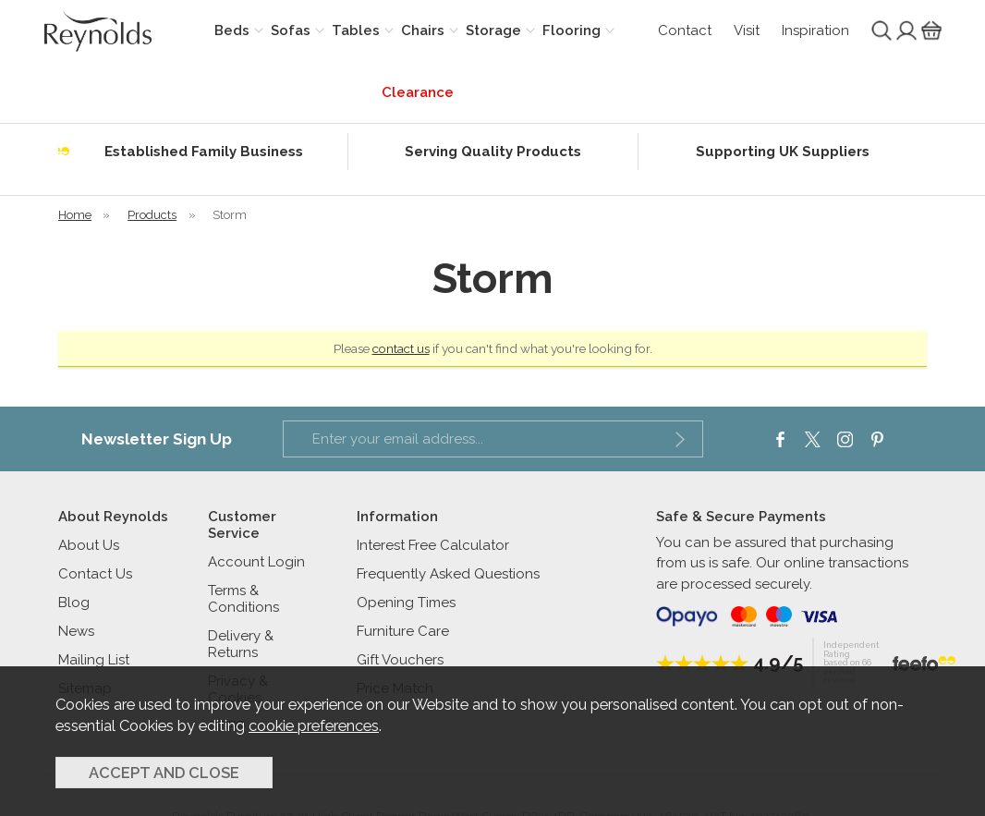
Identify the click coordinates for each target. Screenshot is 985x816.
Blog (74, 602)
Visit (747, 30)
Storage (493, 30)
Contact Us (95, 574)
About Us (88, 545)
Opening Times (406, 602)
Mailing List (93, 660)
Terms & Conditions (243, 598)
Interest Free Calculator (433, 545)
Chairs (422, 30)
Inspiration (815, 30)
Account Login (256, 562)
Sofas (290, 30)
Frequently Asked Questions (448, 574)
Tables (356, 30)
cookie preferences (314, 725)
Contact (684, 30)
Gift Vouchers (400, 660)
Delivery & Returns (241, 644)
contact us (401, 348)
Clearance (418, 92)
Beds (231, 30)
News (76, 631)
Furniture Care (403, 631)
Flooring (571, 30)
